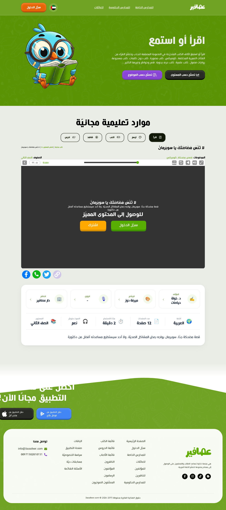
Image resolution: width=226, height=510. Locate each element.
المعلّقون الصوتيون (103, 482)
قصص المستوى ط (47, 147)
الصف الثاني (26, 157)
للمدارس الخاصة (144, 7)
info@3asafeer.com (32, 449)
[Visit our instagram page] (192, 476)
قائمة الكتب (108, 441)
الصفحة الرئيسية (135, 441)
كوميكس (172, 157)
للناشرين (140, 475)
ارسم (136, 137)
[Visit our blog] (208, 476)
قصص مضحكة (185, 157)
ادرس (70, 137)
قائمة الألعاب (107, 455)
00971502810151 (34, 454)
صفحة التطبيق (73, 448)
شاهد (92, 137)
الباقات (78, 441)
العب (115, 137)
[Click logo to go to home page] (197, 7)
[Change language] (53, 7)
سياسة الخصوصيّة (72, 455)
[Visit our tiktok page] (200, 476)
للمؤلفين (140, 468)
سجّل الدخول (34, 7)
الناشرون (109, 462)
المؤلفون (109, 468)
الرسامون (109, 475)
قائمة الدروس (106, 448)
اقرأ (157, 137)
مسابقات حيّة (74, 462)
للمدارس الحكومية (119, 7)
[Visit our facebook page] (185, 476)
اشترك (93, 225)
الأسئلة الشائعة (73, 468)
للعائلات (99, 7)
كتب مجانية (59, 147)
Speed (174, 162)
